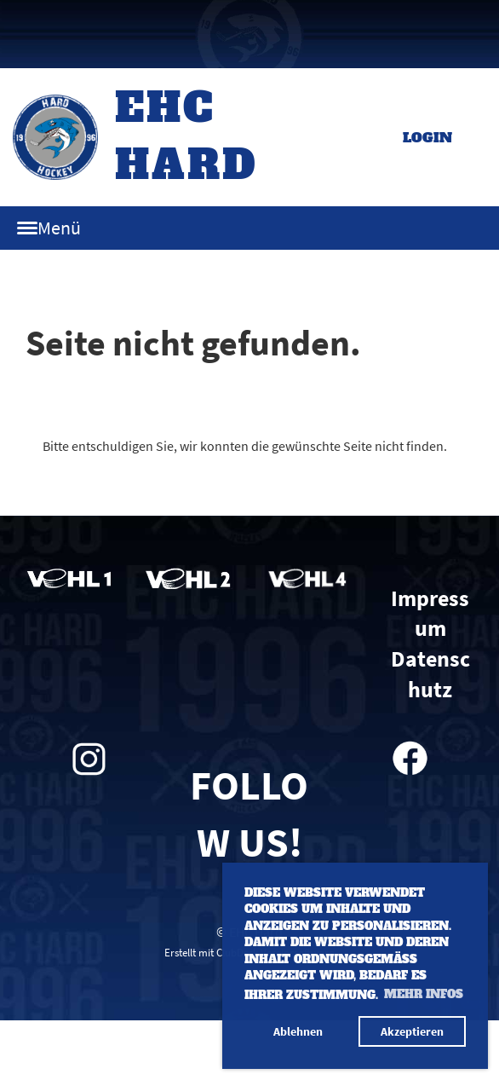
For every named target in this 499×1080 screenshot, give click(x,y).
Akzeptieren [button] (412, 1031)
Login (427, 137)
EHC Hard (186, 136)
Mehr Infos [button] (423, 994)
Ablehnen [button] (298, 1031)
